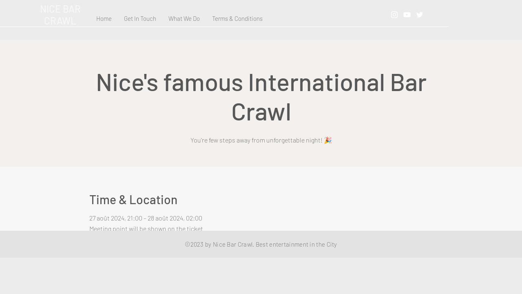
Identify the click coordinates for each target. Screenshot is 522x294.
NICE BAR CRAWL (60, 15)
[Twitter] (419, 14)
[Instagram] (394, 14)
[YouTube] (407, 14)
